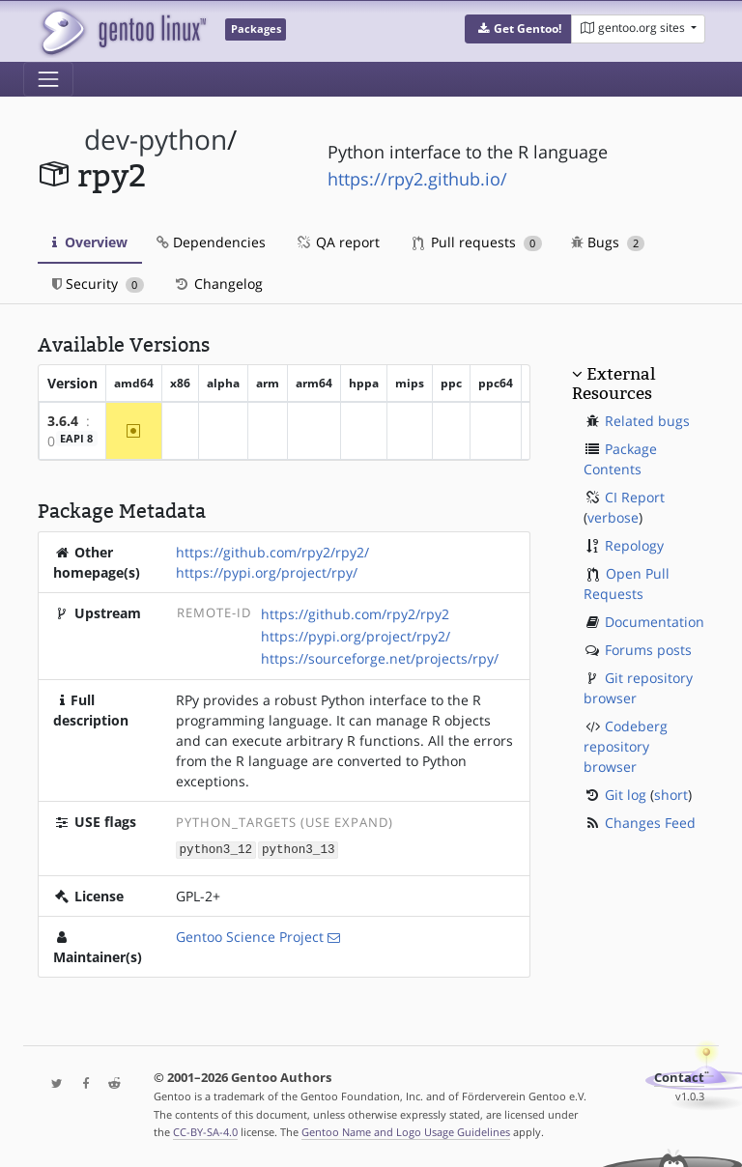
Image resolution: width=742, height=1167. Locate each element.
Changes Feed (650, 822)
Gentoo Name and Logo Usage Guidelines (405, 1131)
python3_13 (298, 848)
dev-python (155, 139)
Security (98, 283)
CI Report (635, 497)
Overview (90, 242)
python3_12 (216, 848)
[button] (518, 28)
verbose (613, 517)
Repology (634, 545)
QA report (337, 242)
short (671, 794)
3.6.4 (62, 421)
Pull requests (477, 242)
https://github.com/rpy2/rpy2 (355, 614)
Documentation (654, 621)
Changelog (218, 283)
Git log (625, 794)
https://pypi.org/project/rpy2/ (355, 636)
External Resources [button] (613, 383)
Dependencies (211, 242)
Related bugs (647, 421)
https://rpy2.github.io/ (417, 178)
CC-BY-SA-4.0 (205, 1131)
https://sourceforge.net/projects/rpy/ (380, 658)
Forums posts (648, 649)
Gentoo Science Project (250, 935)
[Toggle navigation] (48, 79)
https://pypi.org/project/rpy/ (266, 572)
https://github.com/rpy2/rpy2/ (272, 552)
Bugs (608, 242)
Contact (679, 1076)
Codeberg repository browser (626, 746)
